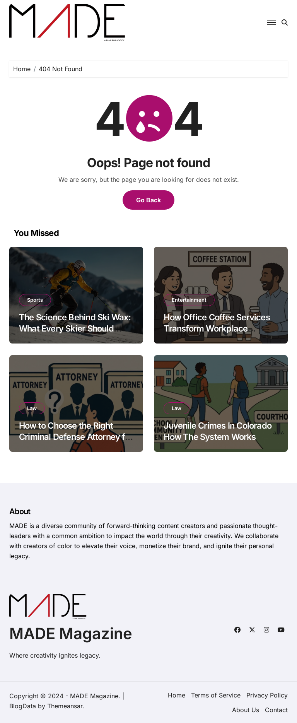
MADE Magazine (70, 633)
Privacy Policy (267, 695)
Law (32, 408)
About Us (245, 710)
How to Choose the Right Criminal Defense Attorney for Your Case (76, 436)
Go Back (148, 200)
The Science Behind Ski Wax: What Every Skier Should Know (75, 328)
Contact (276, 710)
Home (176, 695)
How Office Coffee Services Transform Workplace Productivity (217, 328)
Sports (35, 300)
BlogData (22, 706)
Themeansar (64, 706)
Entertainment (189, 300)
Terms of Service (216, 695)
